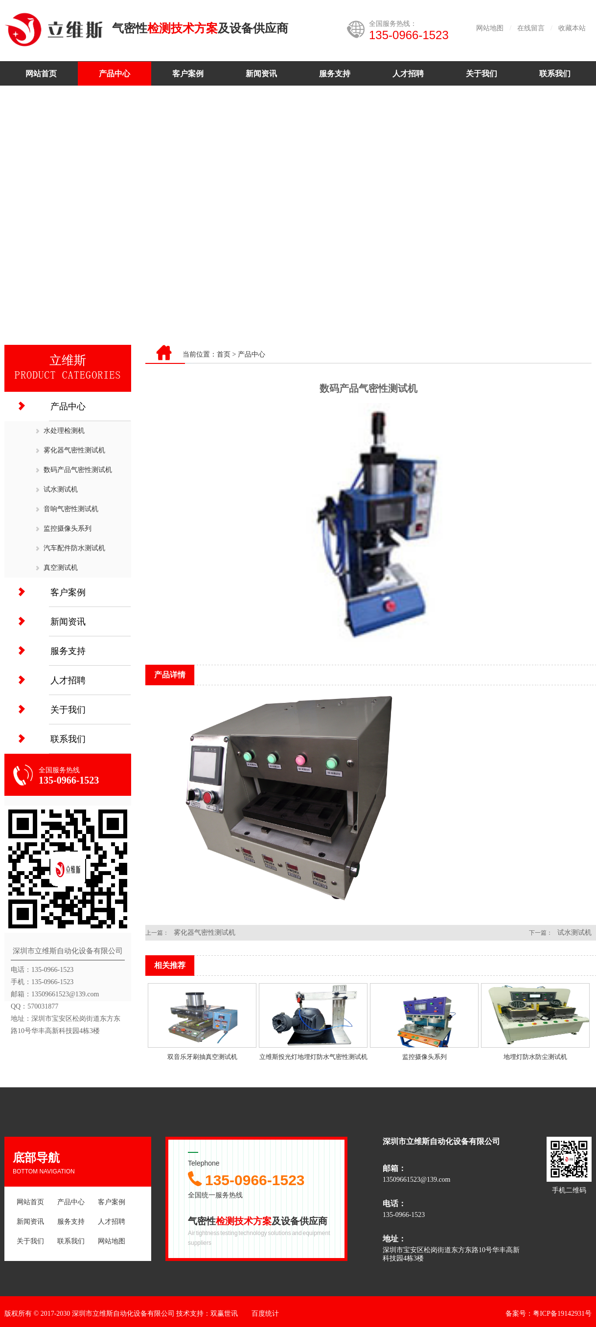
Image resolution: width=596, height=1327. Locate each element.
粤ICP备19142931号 (562, 1313)
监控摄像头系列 (68, 528)
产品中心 (114, 73)
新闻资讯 (261, 73)
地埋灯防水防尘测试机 (535, 1056)
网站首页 (41, 73)
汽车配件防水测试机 (74, 548)
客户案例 (188, 73)
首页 (223, 354)
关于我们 (481, 73)
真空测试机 (61, 567)
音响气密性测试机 (71, 509)
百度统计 (265, 1313)
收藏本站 (572, 28)
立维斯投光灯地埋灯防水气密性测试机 (313, 1056)
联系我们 (555, 73)
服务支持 (334, 73)
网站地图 (490, 28)
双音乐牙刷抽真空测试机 (202, 1056)
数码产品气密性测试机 (78, 469)
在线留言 (531, 28)
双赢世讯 (224, 1313)
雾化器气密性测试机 (74, 450)
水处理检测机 (64, 430)
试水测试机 (61, 489)
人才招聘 (408, 73)
